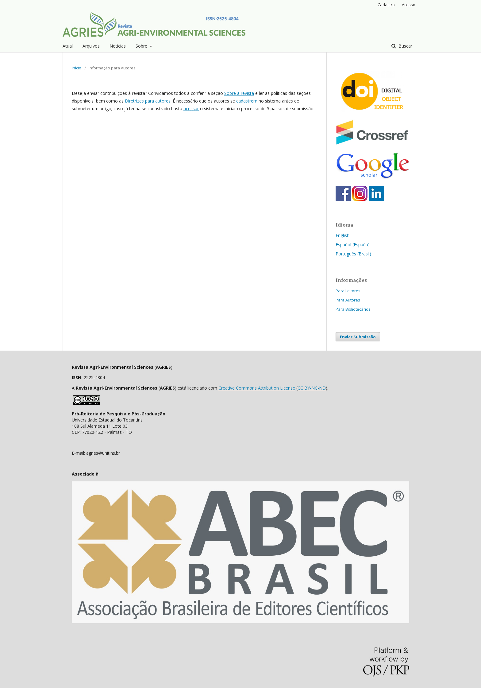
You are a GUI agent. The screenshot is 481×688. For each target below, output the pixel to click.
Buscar (404, 46)
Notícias (118, 46)
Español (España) (353, 244)
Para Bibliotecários (353, 309)
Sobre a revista (239, 93)
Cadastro (386, 4)
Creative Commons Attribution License (256, 388)
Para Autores (348, 300)
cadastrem (246, 101)
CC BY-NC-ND (312, 388)
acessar (191, 108)
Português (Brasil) (353, 254)
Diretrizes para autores (148, 101)
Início (76, 68)
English (342, 235)
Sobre (142, 46)
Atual (68, 46)
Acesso (408, 4)
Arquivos (91, 46)
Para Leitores (348, 290)
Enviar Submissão (358, 337)
